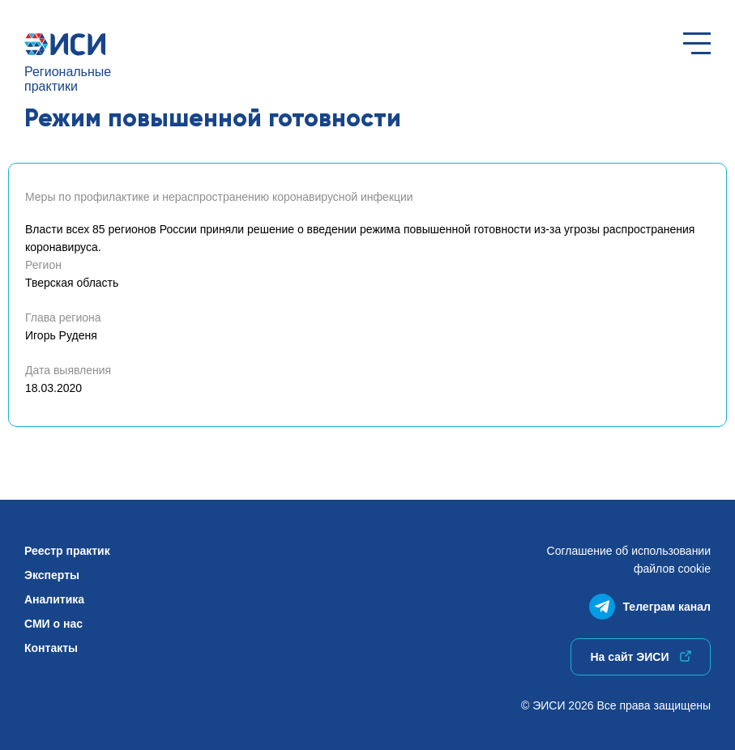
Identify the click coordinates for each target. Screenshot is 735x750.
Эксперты (51, 575)
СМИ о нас (53, 623)
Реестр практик (67, 550)
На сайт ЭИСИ (640, 656)
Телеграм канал (650, 603)
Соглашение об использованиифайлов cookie (629, 559)
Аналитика (54, 599)
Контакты (51, 647)
